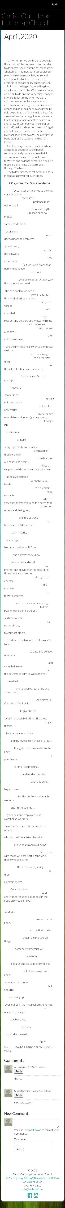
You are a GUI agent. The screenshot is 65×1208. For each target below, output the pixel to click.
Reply (19, 1071)
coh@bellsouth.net (32, 1189)
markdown (34, 1129)
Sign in (55, 4)
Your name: (20, 1139)
